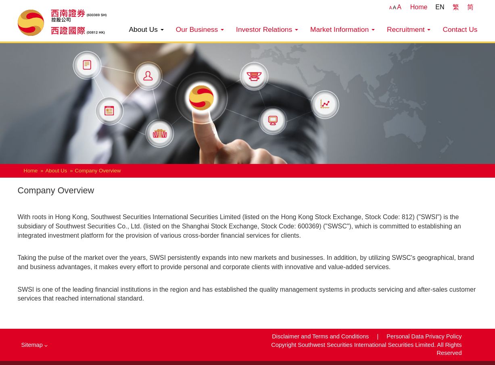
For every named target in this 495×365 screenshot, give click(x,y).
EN (439, 7)
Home (419, 7)
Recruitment (409, 29)
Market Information (342, 29)
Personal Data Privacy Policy (424, 336)
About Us (146, 29)
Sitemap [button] (34, 345)
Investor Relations (267, 29)
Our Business (200, 29)
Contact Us (460, 29)
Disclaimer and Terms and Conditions (321, 336)
